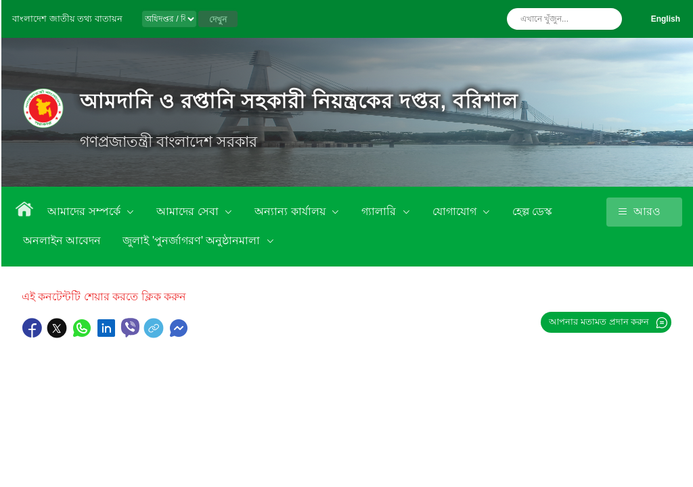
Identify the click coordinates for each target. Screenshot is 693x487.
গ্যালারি (380, 211)
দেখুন (218, 19)
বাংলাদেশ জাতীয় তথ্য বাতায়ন (67, 19)
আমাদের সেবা (188, 211)
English (665, 19)
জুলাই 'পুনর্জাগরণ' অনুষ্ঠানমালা (192, 240)
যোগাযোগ (455, 211)
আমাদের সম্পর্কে (85, 211)
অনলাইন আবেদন (62, 240)
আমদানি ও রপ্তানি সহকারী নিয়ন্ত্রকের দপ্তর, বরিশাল (298, 101)
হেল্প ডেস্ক (532, 211)
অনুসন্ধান (608, 19)
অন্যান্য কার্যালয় (291, 211)
